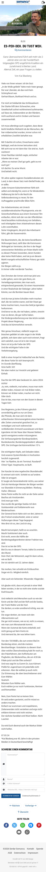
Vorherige (30, 805)
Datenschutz (20, 853)
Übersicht (23, 812)
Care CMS (22, 863)
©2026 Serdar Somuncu (14, 849)
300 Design (29, 859)
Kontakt (30, 849)
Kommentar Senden (11, 796)
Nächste (15, 805)
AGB (10, 853)
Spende (39, 849)
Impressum (33, 853)
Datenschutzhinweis (31, 796)
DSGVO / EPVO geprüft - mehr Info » (23, 866)
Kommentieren (23, 50)
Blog (23, 41)
